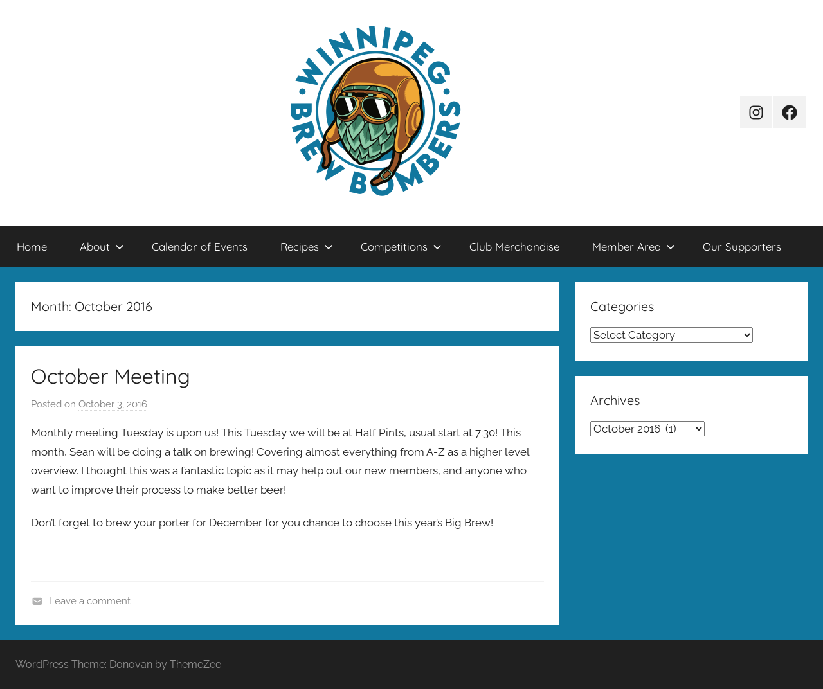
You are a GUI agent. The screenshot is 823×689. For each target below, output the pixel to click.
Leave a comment (90, 601)
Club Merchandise (514, 246)
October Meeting (110, 376)
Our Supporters (742, 246)
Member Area (633, 246)
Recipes (306, 246)
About (102, 246)
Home (32, 246)
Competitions (401, 246)
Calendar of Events (200, 246)
